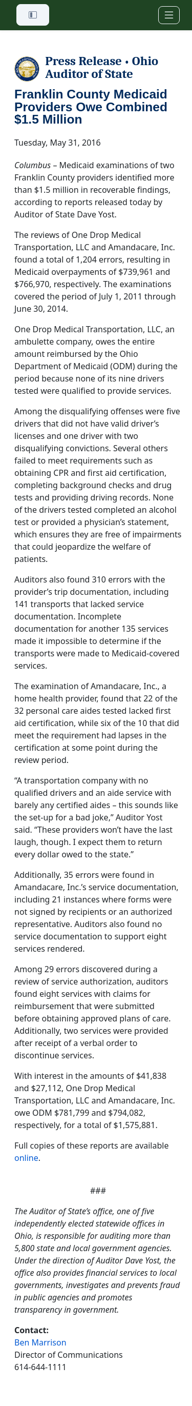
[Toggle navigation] (169, 15)
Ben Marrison (40, 1342)
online (26, 1157)
